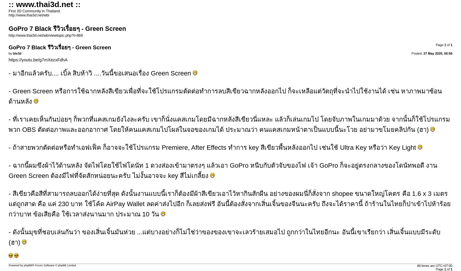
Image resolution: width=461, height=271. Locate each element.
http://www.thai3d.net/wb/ (29, 15)
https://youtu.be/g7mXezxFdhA (38, 60)
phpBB (28, 265)
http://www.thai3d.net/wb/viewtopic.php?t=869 (46, 35)
